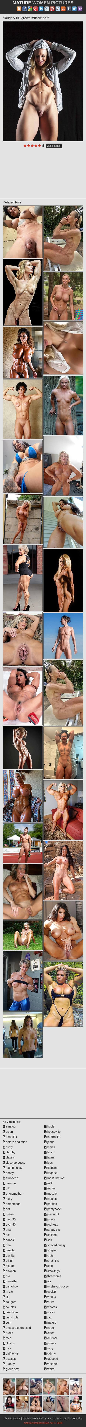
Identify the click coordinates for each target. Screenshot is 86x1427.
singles (50, 1250)
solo (48, 1265)
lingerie (50, 1173)
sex (48, 1240)
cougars (9, 1302)
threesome (52, 1276)
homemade (12, 1203)
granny (9, 1363)
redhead (51, 1224)
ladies (49, 1147)
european (10, 1178)
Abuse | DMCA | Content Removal (23, 1418)
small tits (51, 1260)
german (9, 1183)
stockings (52, 1271)
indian (8, 1214)
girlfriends (11, 1353)
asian (8, 1131)
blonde (9, 1265)
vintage (50, 1363)
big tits (8, 1255)
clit (6, 1296)
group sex (11, 1369)
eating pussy (12, 1167)
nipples (50, 1198)
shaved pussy (54, 1245)
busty (8, 1147)
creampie (10, 1312)
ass (6, 1234)
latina (49, 1157)
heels (49, 1126)
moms (49, 1188)
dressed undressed (17, 1327)
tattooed (51, 1358)
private (50, 1343)
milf (48, 1183)
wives (49, 1312)
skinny (50, 1353)
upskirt (50, 1291)
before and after (15, 1142)
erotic (8, 1332)
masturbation (54, 1178)
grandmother (13, 1193)
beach (8, 1250)
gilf (6, 1188)
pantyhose (52, 1209)
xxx (48, 1317)
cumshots (10, 1317)
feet (7, 1338)
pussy (49, 1219)
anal (7, 1229)
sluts (48, 1255)
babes (8, 1240)
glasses (9, 1358)
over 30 (9, 1219)
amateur (10, 1126)
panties (50, 1203)
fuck (7, 1348)
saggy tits (52, 1229)
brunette (10, 1281)
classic (9, 1157)
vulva (49, 1302)
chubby (9, 1152)
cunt (7, 1322)
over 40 (9, 1224)
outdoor (50, 1338)
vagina (50, 1296)
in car (8, 1291)
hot (6, 1209)
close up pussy (14, 1162)
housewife (52, 1131)
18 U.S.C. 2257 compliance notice (62, 1418)
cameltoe (10, 1286)
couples (9, 1307)
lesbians (51, 1167)
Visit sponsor (54, 145)
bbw (7, 1245)
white (49, 1369)
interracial (52, 1136)
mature (50, 1322)
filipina (8, 1343)
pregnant (51, 1214)
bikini (8, 1260)
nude (49, 1327)
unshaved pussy (56, 1286)
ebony (8, 1173)
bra (6, 1276)
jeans (49, 1142)
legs (48, 1162)
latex (49, 1152)
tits (47, 1281)
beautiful (10, 1136)
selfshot (51, 1234)
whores (50, 1307)
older (49, 1332)
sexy (48, 1348)
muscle (50, 1193)
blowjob (9, 1271)
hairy (7, 1198)
